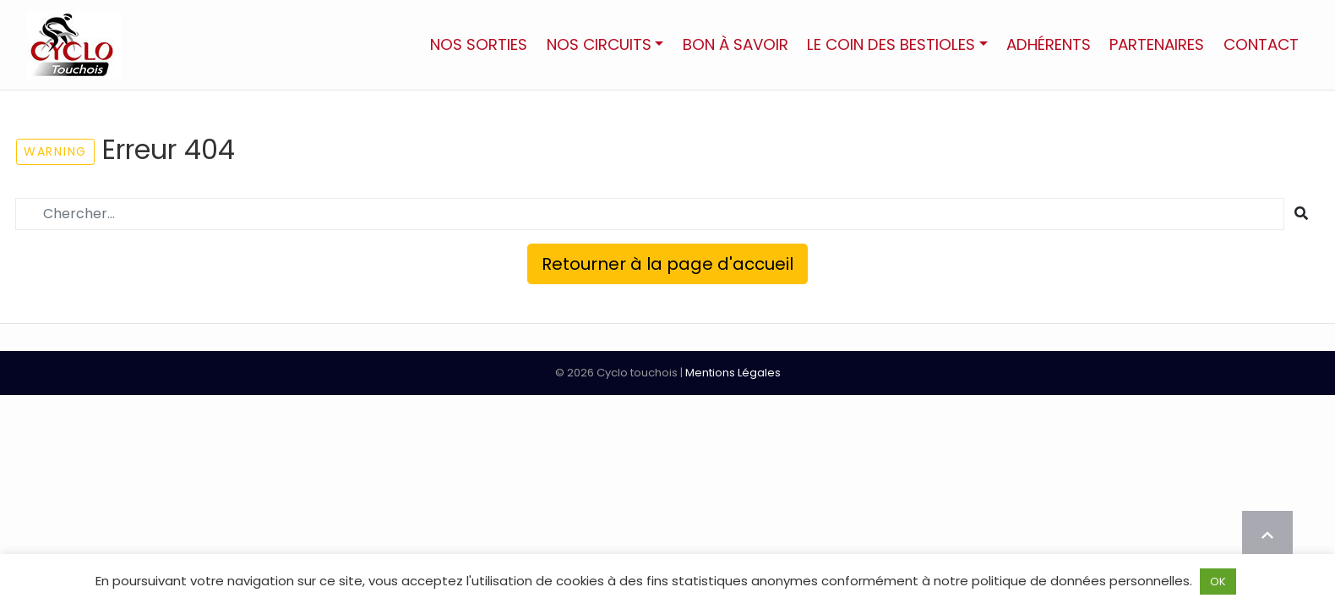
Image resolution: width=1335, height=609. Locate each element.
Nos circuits (599, 44)
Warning (55, 151)
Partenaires (1156, 44)
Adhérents (1048, 44)
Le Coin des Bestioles (891, 44)
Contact (1261, 44)
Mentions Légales (733, 373)
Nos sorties (478, 44)
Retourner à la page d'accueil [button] (667, 264)
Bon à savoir (735, 44)
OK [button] (1218, 581)
